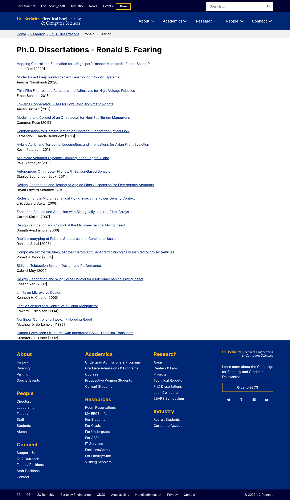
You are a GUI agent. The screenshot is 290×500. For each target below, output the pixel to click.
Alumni (22, 432)
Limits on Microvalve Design (39, 292)
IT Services (94, 444)
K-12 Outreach (28, 459)
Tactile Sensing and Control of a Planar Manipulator (57, 306)
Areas (158, 362)
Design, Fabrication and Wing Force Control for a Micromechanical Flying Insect (80, 279)
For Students (26, 6)
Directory (24, 401)
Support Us (26, 453)
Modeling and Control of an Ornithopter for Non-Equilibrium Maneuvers (73, 117)
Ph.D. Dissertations (64, 34)
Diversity (24, 368)
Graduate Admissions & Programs (111, 368)
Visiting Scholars (98, 462)
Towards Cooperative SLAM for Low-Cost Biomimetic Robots (65, 104)
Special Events (28, 380)
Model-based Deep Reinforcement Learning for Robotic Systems (68, 77)
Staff (20, 419)
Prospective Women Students (108, 380)
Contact (23, 477)
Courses (91, 374)
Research (37, 34)
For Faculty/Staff (54, 6)
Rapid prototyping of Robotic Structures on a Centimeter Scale (66, 239)
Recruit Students (167, 419)
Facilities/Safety (97, 450)
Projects (160, 374)
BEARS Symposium (169, 398)
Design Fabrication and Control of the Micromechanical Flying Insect (71, 225)
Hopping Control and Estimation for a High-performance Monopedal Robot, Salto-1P (83, 64)
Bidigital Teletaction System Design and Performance (59, 265)
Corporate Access (168, 425)
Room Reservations (100, 407)
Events (112, 6)
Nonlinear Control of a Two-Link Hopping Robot (54, 319)
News (96, 6)
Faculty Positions (30, 465)
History (22, 362)
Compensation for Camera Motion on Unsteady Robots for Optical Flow (73, 131)
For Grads (93, 425)
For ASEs (92, 438)
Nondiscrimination (148, 494)
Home (21, 34)
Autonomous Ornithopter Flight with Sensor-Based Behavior (64, 171)
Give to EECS (247, 387)
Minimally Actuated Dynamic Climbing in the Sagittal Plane (63, 158)
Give (128, 6)
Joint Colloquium (167, 392)
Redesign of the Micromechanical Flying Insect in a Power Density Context (76, 198)
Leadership (25, 407)
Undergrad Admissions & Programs (113, 362)
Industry (79, 6)
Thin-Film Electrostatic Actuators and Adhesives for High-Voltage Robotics (76, 91)
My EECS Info (96, 413)
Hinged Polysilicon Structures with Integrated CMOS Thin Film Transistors (75, 333)
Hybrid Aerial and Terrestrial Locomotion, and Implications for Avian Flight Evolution (83, 144)
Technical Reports (168, 380)
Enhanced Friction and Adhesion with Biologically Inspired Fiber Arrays (73, 212)
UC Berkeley (45, 494)
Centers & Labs (166, 368)
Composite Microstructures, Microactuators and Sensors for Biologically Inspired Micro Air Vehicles (96, 252)
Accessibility (120, 494)
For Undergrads (97, 432)
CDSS (101, 494)
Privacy (172, 494)
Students (24, 425)
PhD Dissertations (168, 386)
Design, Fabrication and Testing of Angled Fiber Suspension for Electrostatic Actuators (85, 185)
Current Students (98, 386)
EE (18, 494)
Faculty (22, 413)
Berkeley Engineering (75, 494)
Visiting (23, 374)
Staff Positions (28, 471)
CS (28, 494)
